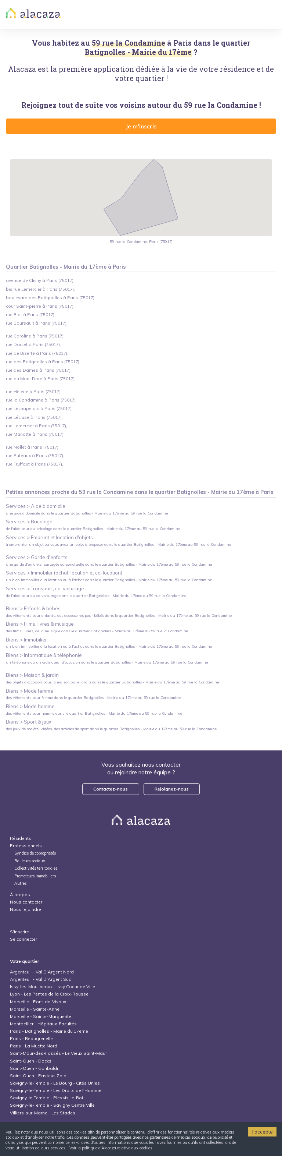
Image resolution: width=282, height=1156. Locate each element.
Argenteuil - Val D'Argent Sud (41, 979)
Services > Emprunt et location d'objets (49, 537)
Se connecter (23, 939)
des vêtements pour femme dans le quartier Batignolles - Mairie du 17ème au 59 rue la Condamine (93, 697)
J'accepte (262, 1132)
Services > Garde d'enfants (37, 557)
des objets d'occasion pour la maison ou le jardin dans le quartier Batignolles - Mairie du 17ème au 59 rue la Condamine (112, 682)
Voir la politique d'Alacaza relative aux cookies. (111, 1147)
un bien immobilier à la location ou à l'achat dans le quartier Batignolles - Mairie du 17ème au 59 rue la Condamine (109, 579)
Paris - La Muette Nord (33, 1046)
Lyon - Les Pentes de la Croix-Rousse (49, 994)
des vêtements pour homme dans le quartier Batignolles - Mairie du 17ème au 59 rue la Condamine (94, 713)
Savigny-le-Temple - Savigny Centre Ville (52, 1105)
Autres (20, 883)
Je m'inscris (141, 126)
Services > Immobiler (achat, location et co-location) (64, 573)
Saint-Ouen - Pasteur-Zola (38, 1075)
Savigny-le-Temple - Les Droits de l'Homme (55, 1090)
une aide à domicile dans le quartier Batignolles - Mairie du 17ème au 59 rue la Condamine (87, 513)
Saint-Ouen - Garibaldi (34, 1068)
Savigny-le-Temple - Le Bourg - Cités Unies (55, 1083)
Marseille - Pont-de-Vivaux (38, 1001)
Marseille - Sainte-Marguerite (40, 1016)
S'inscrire (19, 931)
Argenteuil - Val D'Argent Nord (42, 972)
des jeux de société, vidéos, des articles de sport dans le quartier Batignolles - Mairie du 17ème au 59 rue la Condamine (111, 729)
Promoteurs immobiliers (35, 876)
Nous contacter (26, 902)
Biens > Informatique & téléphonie (44, 655)
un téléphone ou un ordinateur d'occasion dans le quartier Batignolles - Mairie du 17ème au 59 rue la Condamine (107, 662)
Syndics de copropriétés (35, 853)
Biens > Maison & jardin (32, 675)
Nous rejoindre (25, 909)
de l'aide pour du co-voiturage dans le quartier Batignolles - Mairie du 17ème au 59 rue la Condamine (96, 595)
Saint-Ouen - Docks (30, 1061)
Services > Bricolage (29, 521)
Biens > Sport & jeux (28, 722)
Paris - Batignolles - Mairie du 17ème (49, 1031)
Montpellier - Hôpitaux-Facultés (43, 1023)
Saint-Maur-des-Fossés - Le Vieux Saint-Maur (58, 1053)
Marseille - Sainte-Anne (34, 1009)
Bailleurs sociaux (30, 861)
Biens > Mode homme (30, 706)
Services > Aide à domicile (35, 506)
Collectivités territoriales (35, 868)
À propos (20, 894)
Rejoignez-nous (172, 789)
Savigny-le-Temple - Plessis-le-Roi (46, 1097)
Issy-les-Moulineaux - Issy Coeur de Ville (52, 986)
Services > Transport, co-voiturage (45, 588)
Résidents (20, 838)
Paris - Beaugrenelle (31, 1038)
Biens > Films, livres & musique (40, 624)
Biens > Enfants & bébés (33, 608)
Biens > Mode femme (29, 691)
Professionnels (26, 845)
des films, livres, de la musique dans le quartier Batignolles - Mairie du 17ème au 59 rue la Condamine (97, 631)
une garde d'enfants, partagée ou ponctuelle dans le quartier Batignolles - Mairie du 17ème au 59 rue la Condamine (109, 564)
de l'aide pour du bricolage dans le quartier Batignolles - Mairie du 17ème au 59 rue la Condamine (93, 528)
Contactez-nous (110, 789)
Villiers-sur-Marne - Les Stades (42, 1113)
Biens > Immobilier (26, 640)
